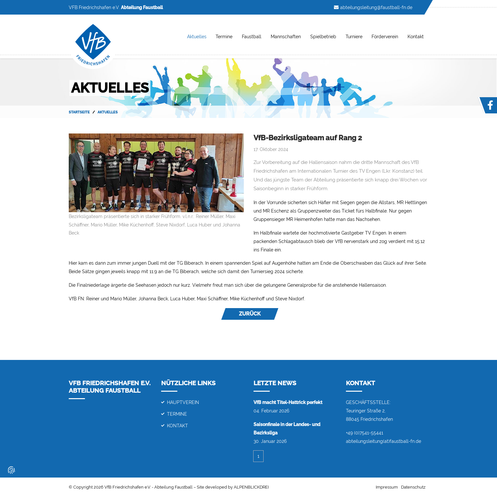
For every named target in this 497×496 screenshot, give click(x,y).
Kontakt (177, 425)
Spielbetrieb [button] (323, 36)
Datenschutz (413, 487)
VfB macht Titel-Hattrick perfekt (288, 402)
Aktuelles (197, 36)
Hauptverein (183, 402)
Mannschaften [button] (286, 36)
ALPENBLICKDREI (251, 487)
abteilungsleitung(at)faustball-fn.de (383, 441)
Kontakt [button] (416, 36)
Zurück (250, 314)
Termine (224, 36)
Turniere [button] (354, 36)
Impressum (387, 487)
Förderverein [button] (385, 36)
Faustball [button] (251, 36)
